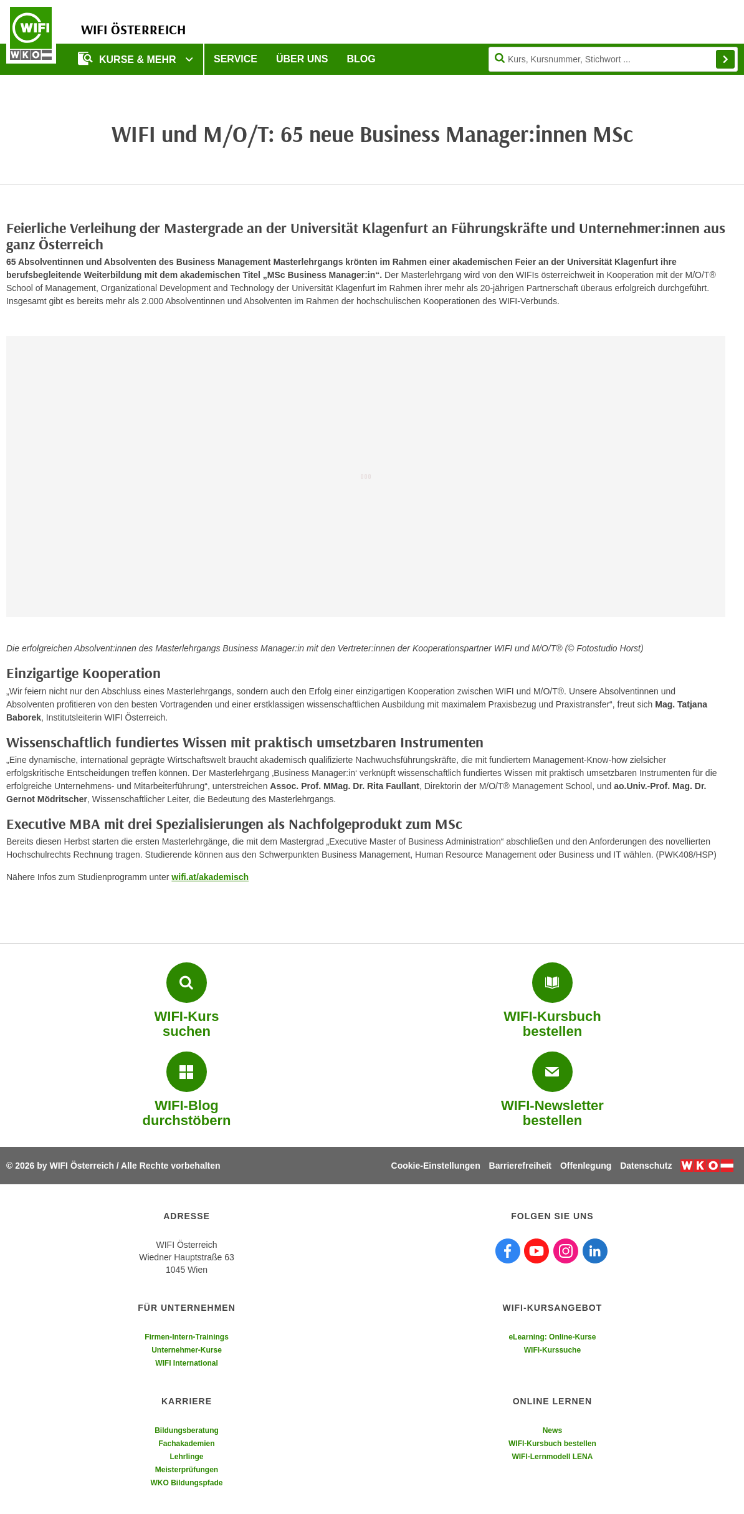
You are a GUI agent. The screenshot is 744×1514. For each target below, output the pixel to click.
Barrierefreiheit (520, 1166)
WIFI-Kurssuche (552, 1350)
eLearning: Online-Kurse (552, 1337)
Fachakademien (186, 1443)
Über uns (302, 59)
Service (235, 59)
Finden (725, 59)
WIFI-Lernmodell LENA (552, 1456)
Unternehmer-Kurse (186, 1350)
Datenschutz (646, 1166)
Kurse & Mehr (128, 58)
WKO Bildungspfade (187, 1482)
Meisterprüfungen (186, 1469)
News (552, 1430)
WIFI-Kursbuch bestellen (552, 1443)
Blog (361, 59)
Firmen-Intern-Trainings (187, 1337)
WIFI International (186, 1363)
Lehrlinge (186, 1456)
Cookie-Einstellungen (435, 1166)
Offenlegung (585, 1166)
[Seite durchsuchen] (613, 59)
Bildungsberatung (187, 1430)
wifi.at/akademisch (210, 877)
